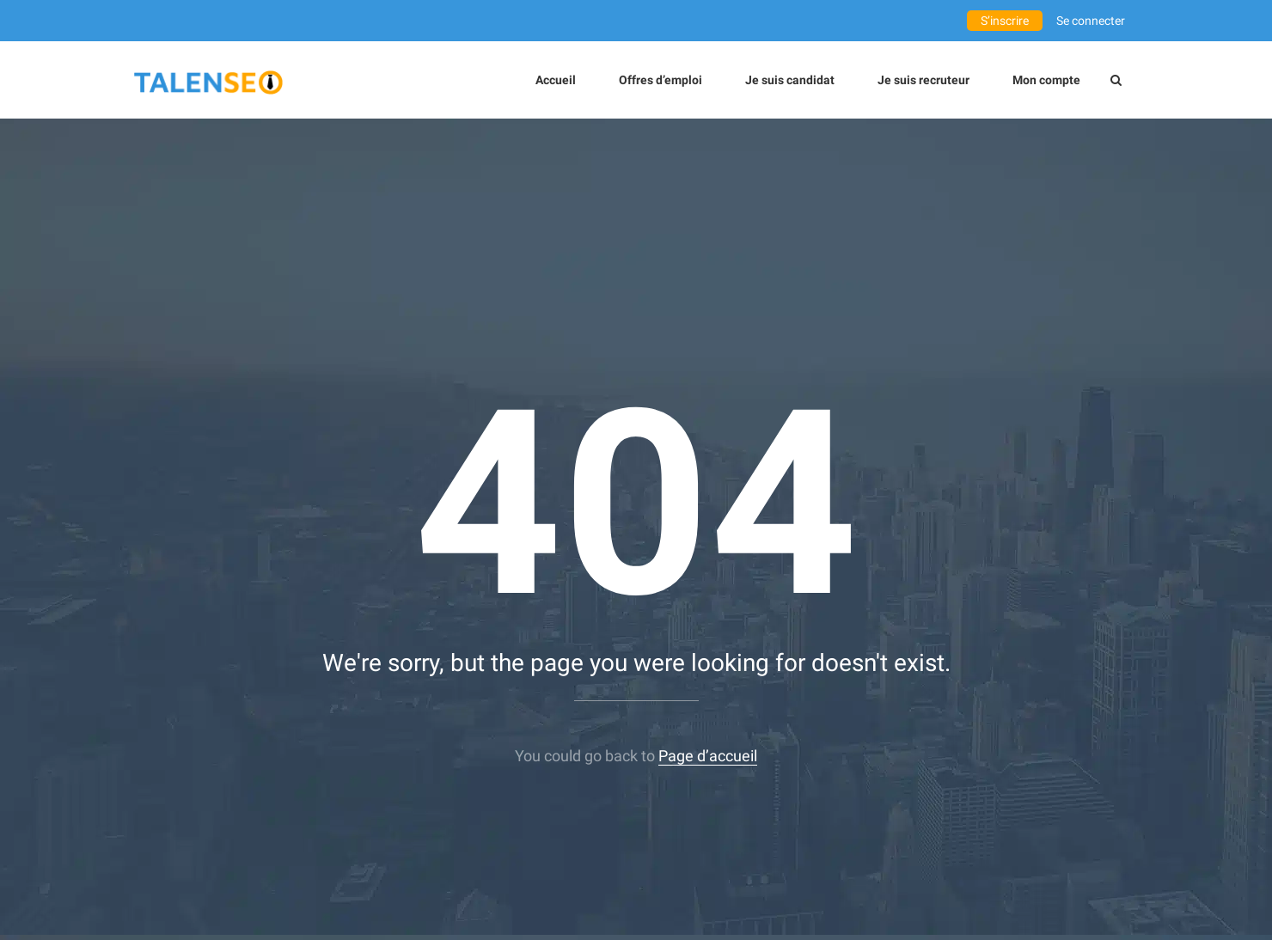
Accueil (555, 80)
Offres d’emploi (660, 80)
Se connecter (1090, 20)
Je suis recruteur (923, 80)
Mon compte (1046, 80)
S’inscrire (1005, 20)
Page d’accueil (707, 756)
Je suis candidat (790, 80)
